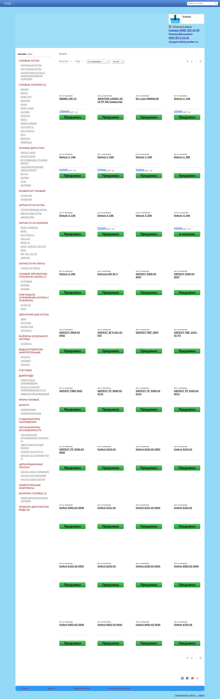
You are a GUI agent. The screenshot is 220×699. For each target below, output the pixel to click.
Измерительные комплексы (30, 486)
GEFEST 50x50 (28, 152)
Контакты (82, 3)
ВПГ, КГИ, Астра (29, 254)
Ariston (25, 116)
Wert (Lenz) (27, 108)
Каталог (56, 3)
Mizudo (25, 89)
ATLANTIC (25, 357)
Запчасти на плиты (32, 263)
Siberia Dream (29, 123)
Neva (23, 250)
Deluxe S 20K (144, 215)
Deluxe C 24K (144, 157)
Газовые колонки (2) (32, 84)
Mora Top (26, 97)
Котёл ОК (26, 305)
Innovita (25, 138)
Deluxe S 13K (67, 215)
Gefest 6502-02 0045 (71, 624)
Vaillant (25, 239)
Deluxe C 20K (105, 157)
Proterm (26, 323)
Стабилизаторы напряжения (29, 420)
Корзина (187, 16)
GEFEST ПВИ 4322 (70, 390)
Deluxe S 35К (67, 273)
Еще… (128, 3)
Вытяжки (26, 185)
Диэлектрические (31, 413)
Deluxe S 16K (105, 215)
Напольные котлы (31, 65)
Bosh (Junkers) (29, 227)
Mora (24, 231)
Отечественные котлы (34, 210)
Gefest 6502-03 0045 (148, 624)
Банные (25, 285)
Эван (23, 319)
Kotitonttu (27, 127)
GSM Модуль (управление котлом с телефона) (34, 297)
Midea (24, 119)
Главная (12, 3)
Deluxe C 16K (67, 157)
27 (201, 61)
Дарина (25, 178)
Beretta (25, 243)
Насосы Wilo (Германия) (35, 472)
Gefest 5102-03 (183, 449)
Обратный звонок (182, 26)
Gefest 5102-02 (106, 449)
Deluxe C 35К (182, 157)
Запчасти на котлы (32, 205)
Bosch (24, 93)
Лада (23, 181)
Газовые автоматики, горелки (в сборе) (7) (33, 275)
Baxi (23, 135)
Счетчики (25, 370)
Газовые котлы (29, 60)
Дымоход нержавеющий (35, 394)
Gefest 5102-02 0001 (148, 449)
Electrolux (27, 131)
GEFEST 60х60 (28, 156)
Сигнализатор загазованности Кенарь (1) (35, 438)
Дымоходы (26, 375)
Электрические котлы (34, 314)
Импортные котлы (31, 213)
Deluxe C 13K (182, 98)
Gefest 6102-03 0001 (148, 566)
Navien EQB (27, 327)
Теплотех (26, 330)
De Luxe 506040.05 (147, 98)
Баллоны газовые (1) (33, 493)
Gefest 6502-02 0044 (186, 566)
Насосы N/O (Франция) (33, 475)
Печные (25, 289)
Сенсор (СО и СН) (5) (32, 452)
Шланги (24, 405)
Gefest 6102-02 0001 (71, 566)
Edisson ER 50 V (107, 273)
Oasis (24, 104)
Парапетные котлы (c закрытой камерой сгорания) (33, 76)
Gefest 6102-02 (183, 507)
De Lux (24, 174)
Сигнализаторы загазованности (30, 429)
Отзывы (107, 3)
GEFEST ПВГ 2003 (147, 332)
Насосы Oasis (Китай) (33, 479)
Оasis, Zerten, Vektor (33, 246)
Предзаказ (72, 117)
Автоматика (27, 217)
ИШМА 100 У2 (67, 98)
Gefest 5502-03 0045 (71, 507)
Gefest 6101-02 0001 (148, 507)
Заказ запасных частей (119, 688)
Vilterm (25, 112)
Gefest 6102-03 (106, 566)
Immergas (26, 142)
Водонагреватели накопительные (31, 351)
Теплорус (26, 344)
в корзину (187, 234)
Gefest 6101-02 (106, 507)
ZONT (23, 309)
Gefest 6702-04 (183, 624)
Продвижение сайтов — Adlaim (190, 695)
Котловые (26, 281)
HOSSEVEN (26, 199)
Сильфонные (28, 409)
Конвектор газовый (32, 191)
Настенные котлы (31, 69)
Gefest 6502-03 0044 (109, 624)
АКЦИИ (34, 3)
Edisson (25, 101)
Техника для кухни (31, 148)
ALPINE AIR (26, 195)
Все (30, 54)
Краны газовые (29, 399)
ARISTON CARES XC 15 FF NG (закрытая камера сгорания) (110, 101)
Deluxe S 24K (182, 215)
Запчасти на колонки (33, 223)
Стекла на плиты (30, 268)
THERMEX (26, 361)
